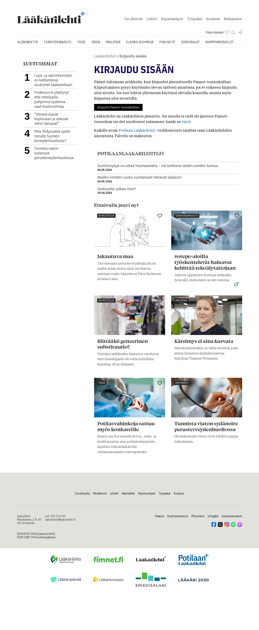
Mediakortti (100, 494)
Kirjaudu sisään (133, 56)
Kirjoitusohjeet (172, 19)
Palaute (159, 517)
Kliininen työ (27, 43)
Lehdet (152, 19)
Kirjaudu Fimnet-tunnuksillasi (118, 108)
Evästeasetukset (232, 517)
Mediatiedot (233, 19)
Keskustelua (106, 216)
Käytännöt (182, 383)
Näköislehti (128, 494)
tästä (186, 122)
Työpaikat (194, 19)
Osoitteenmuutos (177, 517)
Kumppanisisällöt (219, 43)
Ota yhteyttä (133, 19)
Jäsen (95, 43)
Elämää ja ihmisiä (140, 43)
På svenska (197, 517)
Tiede (81, 43)
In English (212, 517)
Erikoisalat (190, 43)
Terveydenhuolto (57, 43)
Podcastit (167, 43)
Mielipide (113, 43)
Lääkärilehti (104, 56)
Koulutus (213, 19)
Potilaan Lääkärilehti (137, 131)
